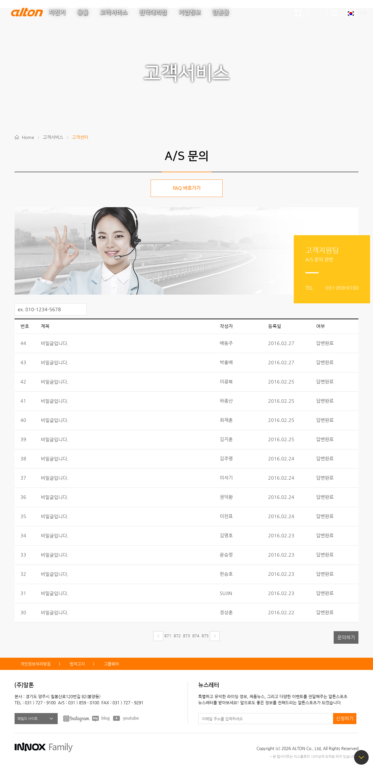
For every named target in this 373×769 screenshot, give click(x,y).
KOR (362, 13)
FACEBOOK (76, 718)
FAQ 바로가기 (186, 188)
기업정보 (190, 12)
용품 (82, 12)
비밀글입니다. (54, 343)
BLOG (101, 718)
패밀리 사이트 (27, 719)
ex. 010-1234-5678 (39, 309)
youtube (126, 718)
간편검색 (317, 13)
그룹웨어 (111, 664)
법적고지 (77, 664)
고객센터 (80, 137)
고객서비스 (114, 12)
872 (177, 635)
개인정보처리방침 (35, 664)
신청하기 (344, 718)
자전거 (57, 12)
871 (167, 635)
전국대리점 (153, 12)
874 (195, 635)
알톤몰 (220, 12)
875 (205, 635)
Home (28, 137)
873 (186, 635)
